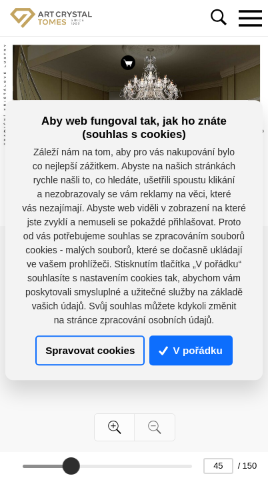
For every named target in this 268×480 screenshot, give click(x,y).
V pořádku (191, 350)
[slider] (71, 466)
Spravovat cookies (90, 350)
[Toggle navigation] (250, 18)
